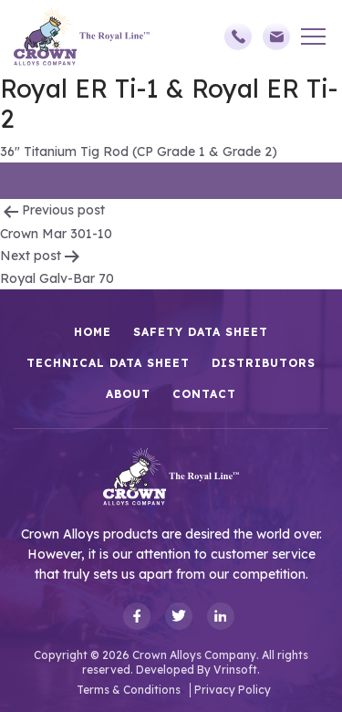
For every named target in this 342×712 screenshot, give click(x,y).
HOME (92, 332)
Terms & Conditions (129, 689)
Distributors (264, 363)
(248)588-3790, (238, 36)
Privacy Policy (232, 689)
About (128, 394)
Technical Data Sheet (108, 363)
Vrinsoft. (236, 669)
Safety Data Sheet (200, 332)
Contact (204, 394)
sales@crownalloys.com (276, 36)
